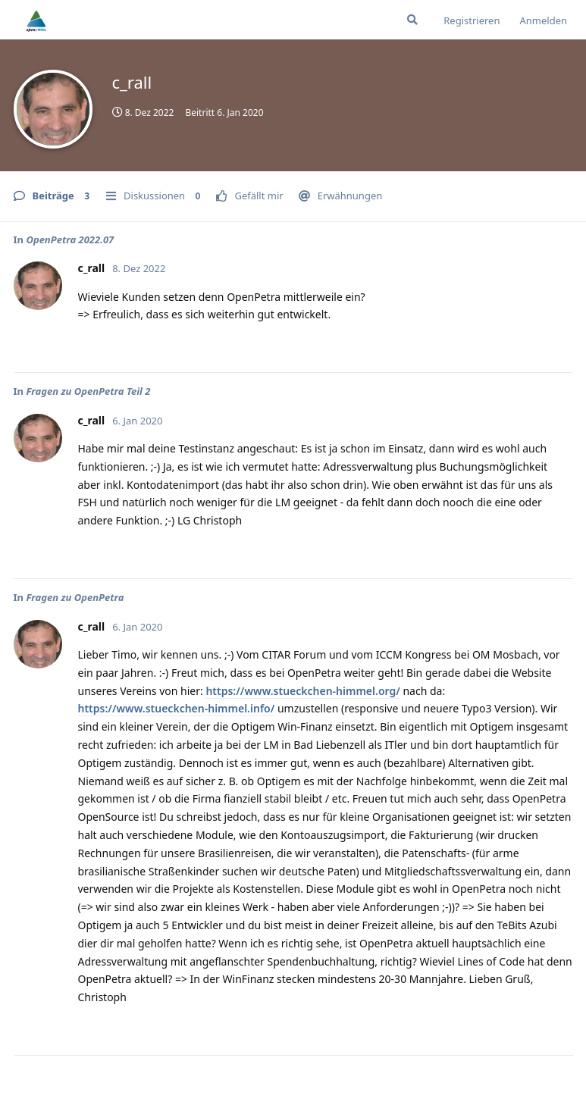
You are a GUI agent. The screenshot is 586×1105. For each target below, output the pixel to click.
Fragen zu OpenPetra (75, 597)
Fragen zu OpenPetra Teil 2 (88, 391)
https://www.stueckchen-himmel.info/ (176, 708)
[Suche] (412, 19)
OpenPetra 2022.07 (70, 239)
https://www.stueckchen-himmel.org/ (302, 691)
